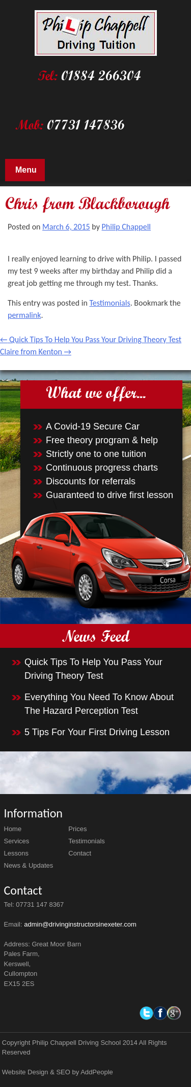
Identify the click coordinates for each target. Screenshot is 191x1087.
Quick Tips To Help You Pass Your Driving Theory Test (90, 339)
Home (13, 829)
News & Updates (28, 865)
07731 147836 (86, 125)
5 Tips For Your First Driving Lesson (97, 732)
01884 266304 (101, 75)
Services (17, 841)
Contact (79, 853)
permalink (24, 315)
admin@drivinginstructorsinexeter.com (80, 924)
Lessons (16, 853)
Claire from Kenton (35, 351)
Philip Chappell (126, 227)
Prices (77, 829)
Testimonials (109, 303)
